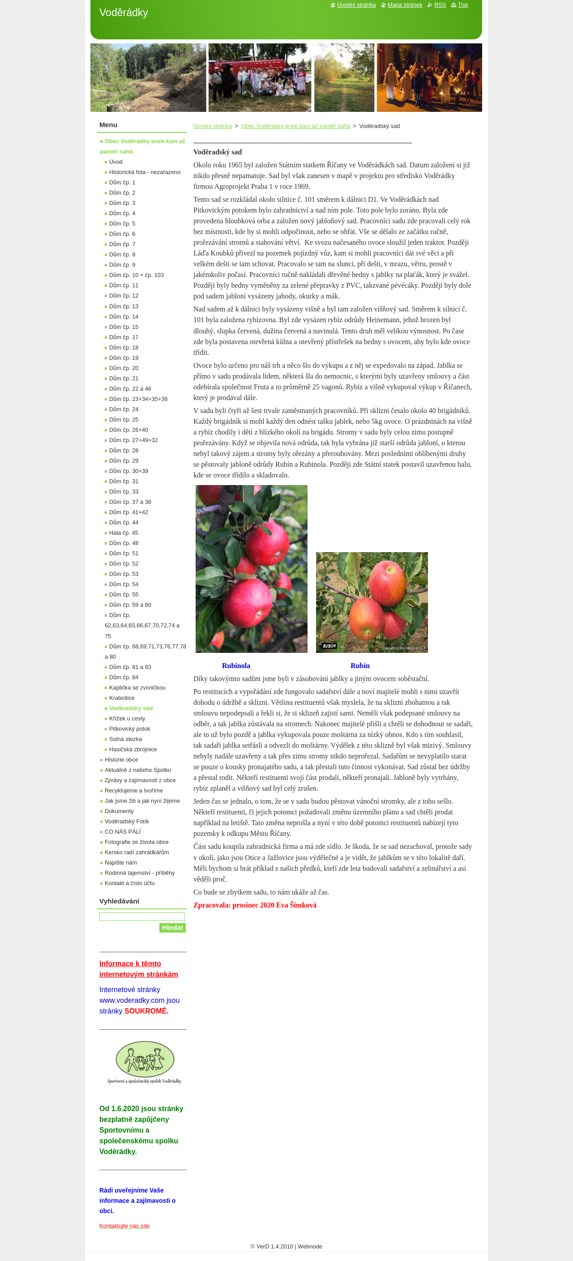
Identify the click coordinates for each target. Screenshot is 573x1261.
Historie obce (121, 759)
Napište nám (121, 862)
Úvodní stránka (212, 126)
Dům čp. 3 (122, 203)
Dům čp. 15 (123, 327)
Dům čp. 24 (123, 409)
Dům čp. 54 (123, 584)
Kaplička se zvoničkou (137, 687)
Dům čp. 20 (123, 368)
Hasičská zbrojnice (133, 749)
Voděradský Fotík (127, 821)
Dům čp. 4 (122, 213)
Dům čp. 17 (123, 337)
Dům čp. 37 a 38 (130, 501)
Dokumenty (119, 811)
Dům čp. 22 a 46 (130, 388)
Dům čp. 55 (123, 594)
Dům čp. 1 (122, 182)
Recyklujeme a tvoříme (134, 790)
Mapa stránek (405, 4)
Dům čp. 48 (123, 543)
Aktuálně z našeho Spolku (138, 770)
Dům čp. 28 (123, 450)
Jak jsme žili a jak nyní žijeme (142, 800)
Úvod (116, 161)
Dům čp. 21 (123, 378)
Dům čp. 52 (123, 563)
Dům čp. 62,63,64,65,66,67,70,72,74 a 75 (142, 625)
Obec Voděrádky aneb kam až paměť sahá (295, 126)
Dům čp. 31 (123, 481)
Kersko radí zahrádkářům (137, 852)
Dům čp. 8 (122, 254)
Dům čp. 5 (122, 223)
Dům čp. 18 (123, 347)
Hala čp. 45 (123, 532)
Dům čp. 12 (123, 295)
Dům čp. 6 (122, 233)
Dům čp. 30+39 (128, 471)
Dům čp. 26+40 (128, 429)
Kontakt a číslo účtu (130, 883)
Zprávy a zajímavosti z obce (140, 780)
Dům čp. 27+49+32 (133, 440)
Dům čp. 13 (123, 306)
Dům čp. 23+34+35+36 (138, 399)
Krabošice (122, 697)
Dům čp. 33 (123, 491)
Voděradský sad (131, 708)
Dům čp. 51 (123, 553)
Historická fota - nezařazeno (144, 172)
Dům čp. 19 (123, 357)
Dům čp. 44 (123, 522)
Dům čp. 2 (122, 192)
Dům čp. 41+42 (128, 512)
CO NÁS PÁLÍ (123, 831)
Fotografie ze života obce (137, 842)
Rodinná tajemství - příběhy (140, 872)
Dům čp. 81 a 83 (130, 667)
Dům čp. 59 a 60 (130, 604)
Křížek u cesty (127, 718)
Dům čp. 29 (123, 460)
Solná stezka (125, 739)
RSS (440, 4)
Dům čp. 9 (122, 264)
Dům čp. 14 (123, 316)
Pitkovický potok (129, 728)
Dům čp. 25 (123, 419)
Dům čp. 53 (123, 574)
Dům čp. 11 (123, 285)
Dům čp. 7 (122, 244)
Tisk (463, 4)
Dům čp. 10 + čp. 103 (136, 275)
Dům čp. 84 (123, 677)
